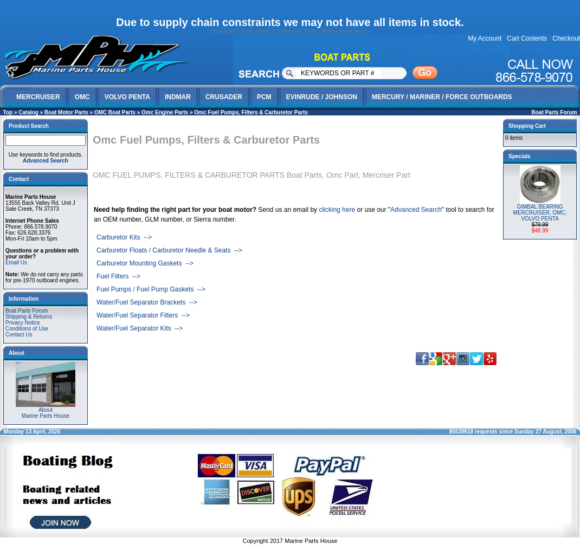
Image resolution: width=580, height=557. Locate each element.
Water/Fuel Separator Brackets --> (146, 302)
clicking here (337, 209)
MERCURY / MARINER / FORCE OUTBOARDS (442, 97)
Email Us (16, 262)
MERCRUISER (38, 97)
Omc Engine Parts (164, 112)
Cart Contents (527, 38)
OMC (82, 97)
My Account (484, 38)
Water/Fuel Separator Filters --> (143, 315)
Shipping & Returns (28, 317)
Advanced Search (416, 209)
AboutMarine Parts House (45, 410)
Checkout (566, 38)
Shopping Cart (527, 126)
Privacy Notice (22, 323)
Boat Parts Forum (554, 112)
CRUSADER (223, 97)
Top (8, 112)
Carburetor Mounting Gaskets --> (145, 263)
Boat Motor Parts (66, 112)
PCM (264, 97)
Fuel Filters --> (118, 276)
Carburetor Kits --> (124, 237)
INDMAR (178, 97)
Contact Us (18, 335)
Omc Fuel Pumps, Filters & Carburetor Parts (251, 112)
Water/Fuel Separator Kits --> (139, 328)
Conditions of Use (26, 329)
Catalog (28, 112)
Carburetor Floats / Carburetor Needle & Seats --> (169, 250)
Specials (519, 156)
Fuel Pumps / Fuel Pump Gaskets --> (150, 289)
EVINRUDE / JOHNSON (321, 97)
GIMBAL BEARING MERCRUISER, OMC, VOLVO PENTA (540, 213)
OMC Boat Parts (115, 112)
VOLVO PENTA (127, 97)
